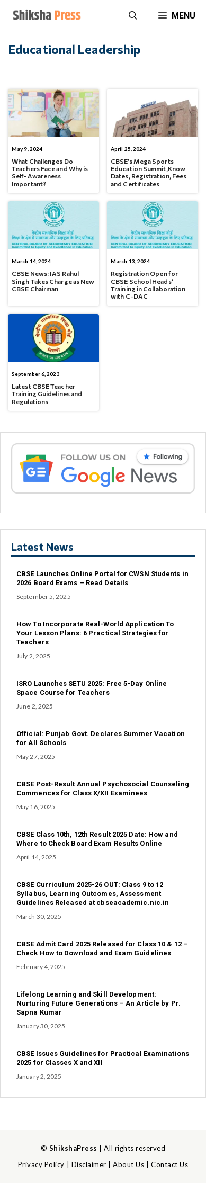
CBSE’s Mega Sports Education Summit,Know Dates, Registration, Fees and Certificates (149, 172)
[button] (133, 16)
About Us (128, 1164)
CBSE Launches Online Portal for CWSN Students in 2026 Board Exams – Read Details (102, 578)
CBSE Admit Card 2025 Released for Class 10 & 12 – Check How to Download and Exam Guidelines (102, 948)
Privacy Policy (41, 1164)
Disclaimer (88, 1164)
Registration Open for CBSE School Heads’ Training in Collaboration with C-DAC (148, 285)
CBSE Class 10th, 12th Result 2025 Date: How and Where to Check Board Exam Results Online (97, 838)
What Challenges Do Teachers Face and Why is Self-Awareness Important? (50, 172)
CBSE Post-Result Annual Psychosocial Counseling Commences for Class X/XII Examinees (102, 788)
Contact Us (169, 1164)
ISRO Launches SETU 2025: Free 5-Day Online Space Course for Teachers (91, 687)
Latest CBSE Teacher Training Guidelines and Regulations (47, 393)
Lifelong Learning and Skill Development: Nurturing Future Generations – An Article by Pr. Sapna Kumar (98, 1003)
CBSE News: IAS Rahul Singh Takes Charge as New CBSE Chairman (53, 281)
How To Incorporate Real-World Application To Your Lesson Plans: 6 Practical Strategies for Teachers (95, 633)
